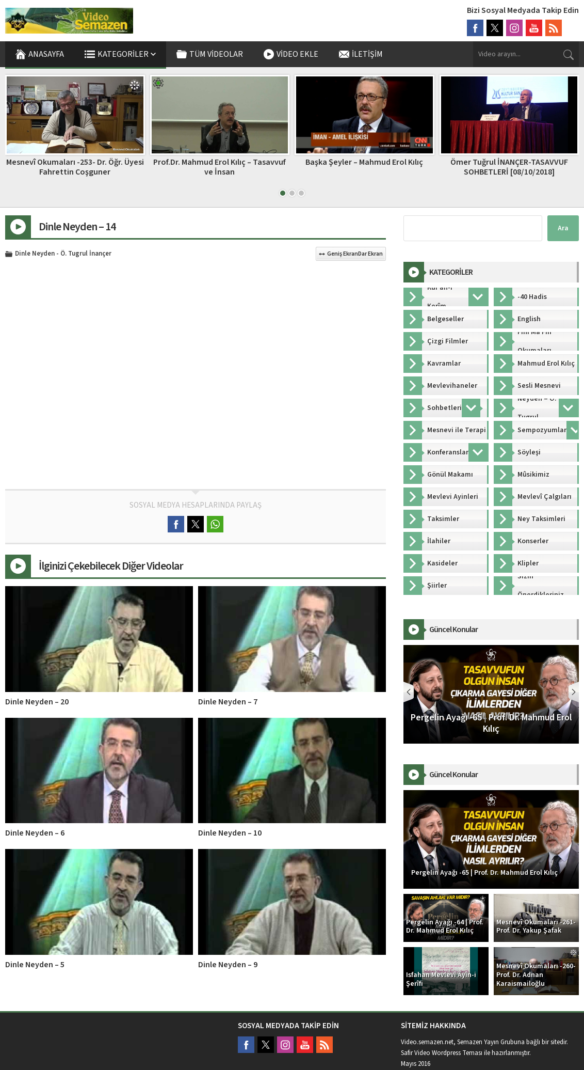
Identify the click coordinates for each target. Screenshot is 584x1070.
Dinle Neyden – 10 (230, 833)
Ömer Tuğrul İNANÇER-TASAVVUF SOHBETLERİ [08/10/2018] (509, 167)
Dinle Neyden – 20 (37, 701)
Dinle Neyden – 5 (34, 964)
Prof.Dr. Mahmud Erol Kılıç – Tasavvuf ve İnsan (219, 167)
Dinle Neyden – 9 (227, 964)
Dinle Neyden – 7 (227, 701)
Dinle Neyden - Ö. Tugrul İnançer (63, 254)
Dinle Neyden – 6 (34, 833)
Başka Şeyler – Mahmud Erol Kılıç (364, 162)
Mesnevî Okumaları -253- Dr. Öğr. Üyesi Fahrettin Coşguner (75, 167)
